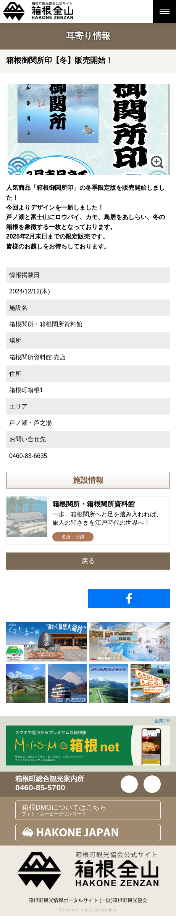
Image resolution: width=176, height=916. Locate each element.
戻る (88, 561)
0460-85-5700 (40, 787)
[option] (46, 641)
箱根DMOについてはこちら (91, 810)
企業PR (162, 721)
